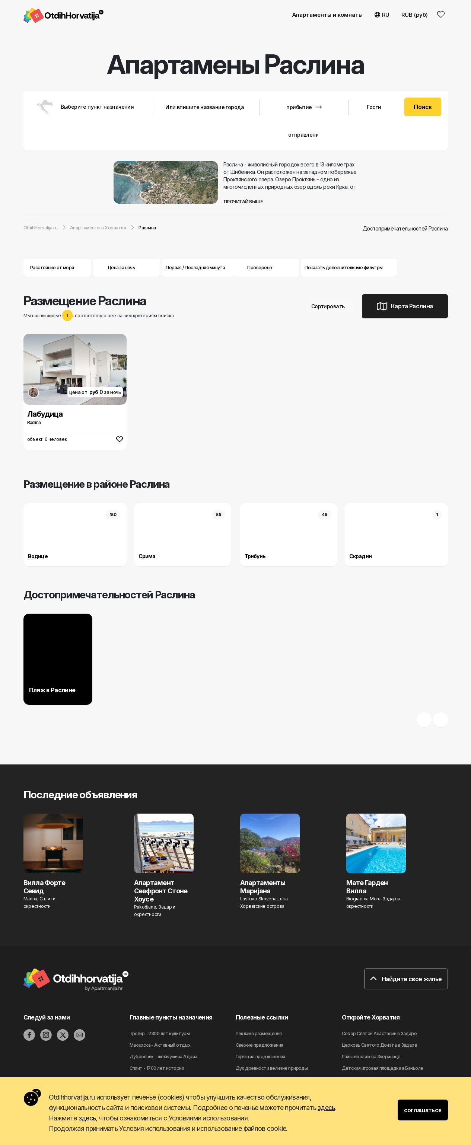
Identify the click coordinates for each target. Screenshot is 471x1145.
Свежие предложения (259, 1045)
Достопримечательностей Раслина (405, 228)
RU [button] (382, 14)
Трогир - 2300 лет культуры (160, 1033)
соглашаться (423, 1110)
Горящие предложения (260, 1056)
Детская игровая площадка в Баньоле (382, 1068)
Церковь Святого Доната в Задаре (379, 1045)
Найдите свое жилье (406, 979)
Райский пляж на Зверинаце (371, 1056)
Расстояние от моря (57, 267)
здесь (326, 1107)
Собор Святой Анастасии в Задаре (379, 1033)
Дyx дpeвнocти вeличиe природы (272, 1068)
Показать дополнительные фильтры (349, 267)
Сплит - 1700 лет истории (157, 1068)
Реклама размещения (259, 1033)
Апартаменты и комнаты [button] (327, 14)
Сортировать (330, 306)
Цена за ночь (126, 267)
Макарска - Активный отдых (160, 1045)
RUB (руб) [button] (414, 14)
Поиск (423, 107)
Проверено (259, 267)
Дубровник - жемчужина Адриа (163, 1056)
